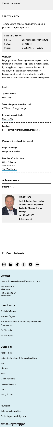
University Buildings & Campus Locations (19, 358)
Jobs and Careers (8, 384)
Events (4, 373)
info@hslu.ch (6, 295)
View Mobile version (11, 3)
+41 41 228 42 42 (8, 293)
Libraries (4, 368)
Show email (27, 219)
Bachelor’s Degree (8, 311)
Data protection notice (11, 411)
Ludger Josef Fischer (11, 151)
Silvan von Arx (8, 165)
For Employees (7, 335)
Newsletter (5, 406)
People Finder (6, 353)
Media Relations (8, 378)
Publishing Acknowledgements (14, 416)
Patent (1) (8, 186)
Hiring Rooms (7, 394)
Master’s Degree (8, 316)
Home (3, 389)
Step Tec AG (7, 119)
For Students (6, 330)
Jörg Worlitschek (9, 169)
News (3, 363)
